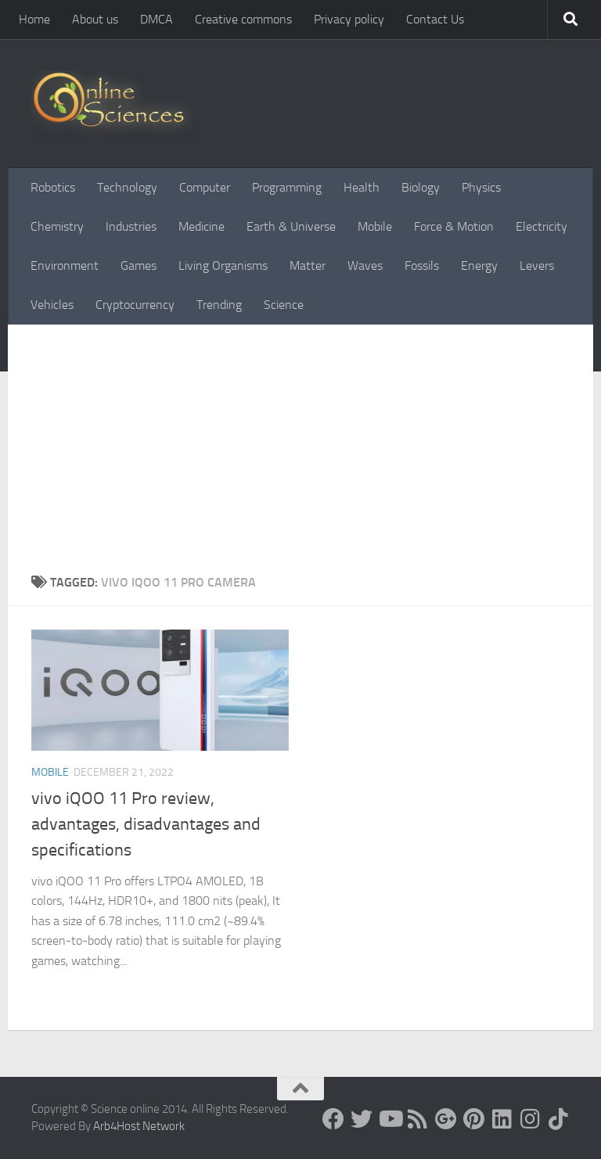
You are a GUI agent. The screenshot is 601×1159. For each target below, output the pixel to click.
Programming (287, 187)
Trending (219, 304)
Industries (131, 226)
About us (95, 19)
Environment (65, 265)
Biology (420, 187)
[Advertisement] (300, 455)
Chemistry (57, 226)
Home (34, 19)
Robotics (53, 187)
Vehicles (52, 304)
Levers (537, 265)
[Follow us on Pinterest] (474, 1119)
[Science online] (333, 1119)
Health (362, 187)
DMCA (156, 19)
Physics (481, 187)
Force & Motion (454, 226)
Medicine (201, 226)
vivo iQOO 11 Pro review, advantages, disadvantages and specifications (146, 824)
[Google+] (446, 1119)
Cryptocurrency (135, 304)
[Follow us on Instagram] (531, 1119)
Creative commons (243, 19)
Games (139, 265)
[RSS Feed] (418, 1119)
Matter (308, 265)
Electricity (541, 226)
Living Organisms (223, 265)
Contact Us (435, 19)
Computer (204, 187)
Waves (365, 265)
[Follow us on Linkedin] (502, 1119)
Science (284, 304)
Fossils (422, 265)
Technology (127, 187)
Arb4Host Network (139, 1126)
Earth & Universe (291, 226)
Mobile (375, 226)
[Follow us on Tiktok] (559, 1119)
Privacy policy (349, 19)
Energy (479, 265)
